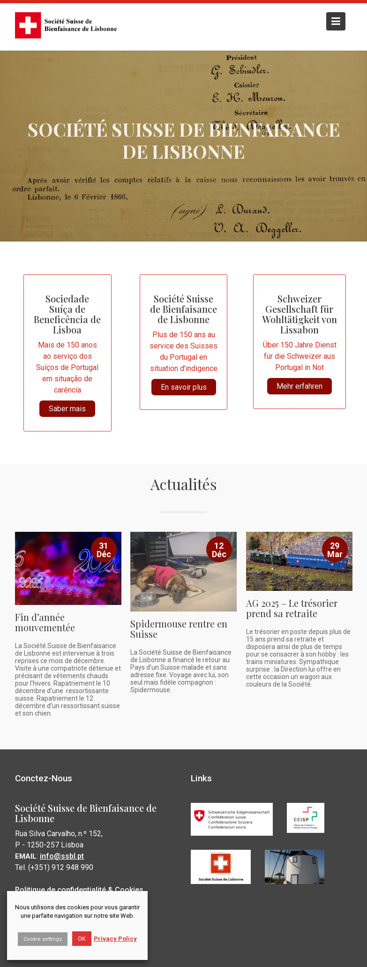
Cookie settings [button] (42, 939)
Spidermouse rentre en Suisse (178, 627)
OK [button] (82, 938)
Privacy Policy (115, 938)
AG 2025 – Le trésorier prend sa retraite (292, 607)
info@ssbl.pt (62, 854)
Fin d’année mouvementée (45, 621)
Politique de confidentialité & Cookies (79, 888)
